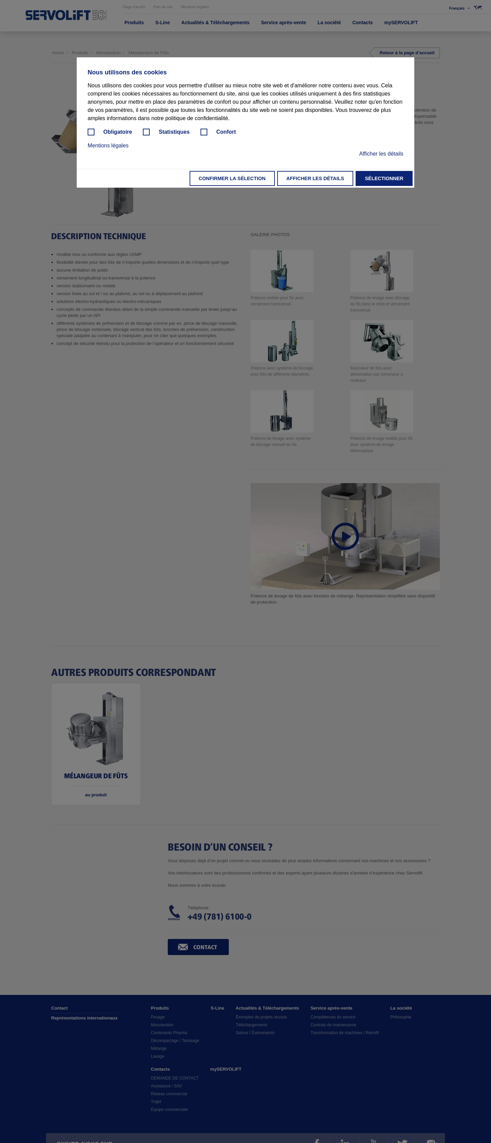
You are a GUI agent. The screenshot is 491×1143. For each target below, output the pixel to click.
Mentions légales (108, 145)
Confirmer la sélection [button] (232, 178)
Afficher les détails (315, 178)
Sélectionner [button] (384, 178)
